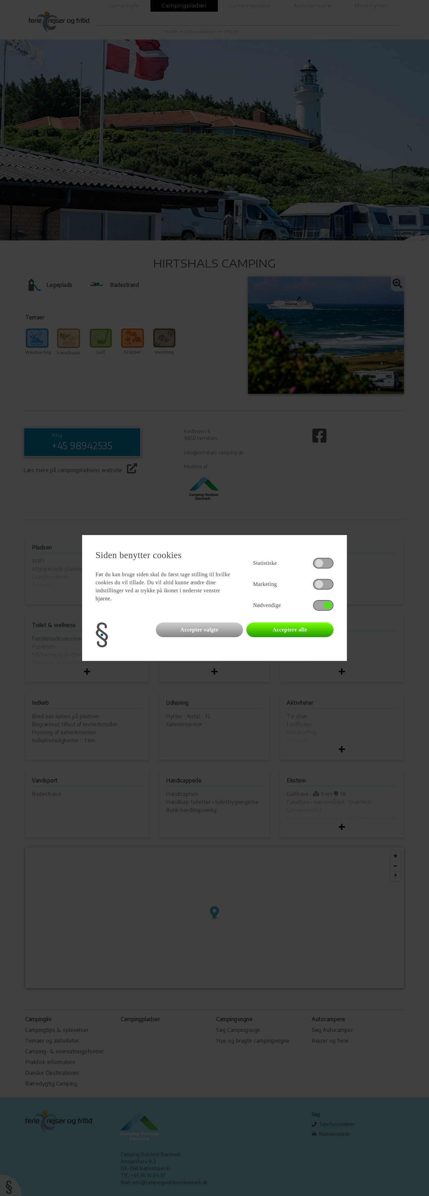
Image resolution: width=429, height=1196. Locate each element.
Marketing (265, 584)
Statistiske (265, 563)
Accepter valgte (199, 629)
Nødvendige (267, 605)
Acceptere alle (289, 629)
